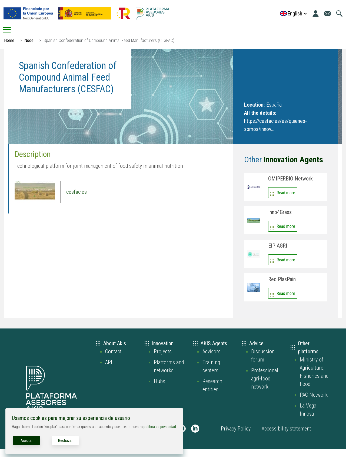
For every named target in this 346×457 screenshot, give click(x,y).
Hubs (159, 389)
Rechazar (65, 440)
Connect (170, 34)
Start (21, 34)
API (108, 370)
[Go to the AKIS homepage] (152, 13)
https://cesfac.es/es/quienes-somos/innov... (275, 133)
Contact (113, 359)
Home (9, 48)
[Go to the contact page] (327, 13)
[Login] (315, 13)
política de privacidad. (160, 427)
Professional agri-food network (264, 386)
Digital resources (237, 34)
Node (29, 48)
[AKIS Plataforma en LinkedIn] (195, 436)
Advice (115, 34)
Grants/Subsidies (312, 34)
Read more (286, 200)
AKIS (64, 34)
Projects (163, 359)
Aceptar (27, 440)
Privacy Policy (236, 436)
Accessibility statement (286, 436)
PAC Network (314, 403)
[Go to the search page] (339, 13)
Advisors (211, 359)
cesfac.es (76, 200)
